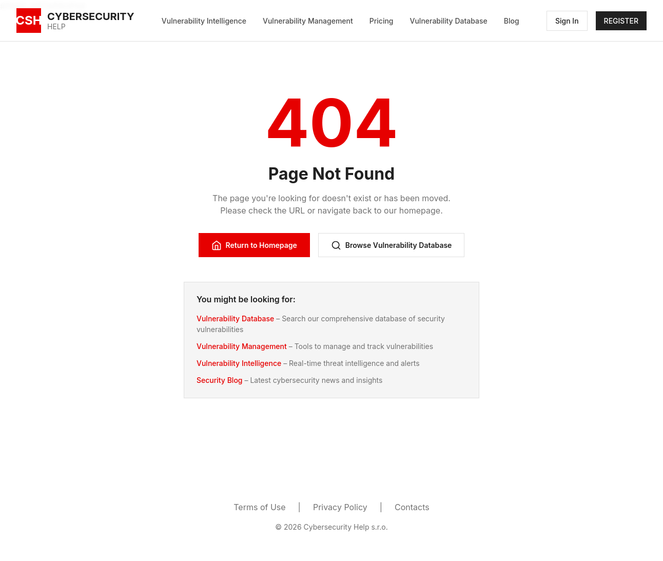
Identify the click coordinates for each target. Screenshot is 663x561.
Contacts (412, 507)
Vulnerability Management (308, 20)
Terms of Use (259, 507)
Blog (511, 20)
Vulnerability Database (449, 20)
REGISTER (621, 20)
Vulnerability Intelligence (204, 20)
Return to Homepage (254, 245)
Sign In (567, 20)
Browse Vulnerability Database (391, 245)
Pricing (381, 20)
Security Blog (220, 380)
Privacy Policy (340, 507)
